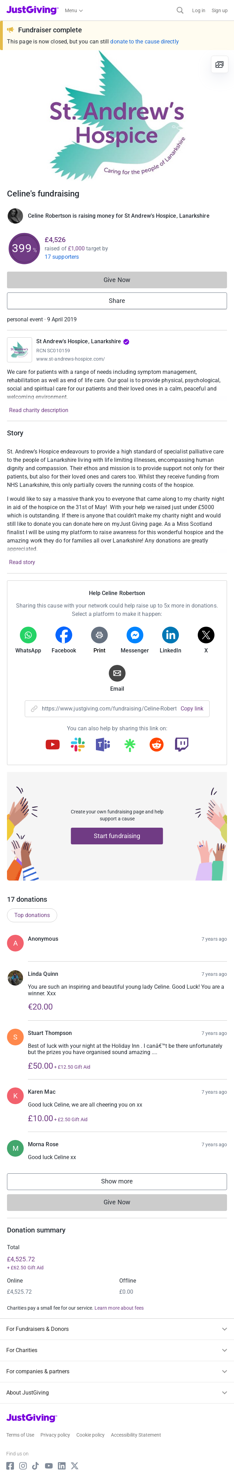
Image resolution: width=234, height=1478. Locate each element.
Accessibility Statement (136, 1435)
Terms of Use (20, 1435)
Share (117, 300)
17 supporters (62, 257)
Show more (124, 1183)
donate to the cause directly (144, 41)
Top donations (32, 915)
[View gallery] (219, 64)
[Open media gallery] (117, 115)
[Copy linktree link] (129, 747)
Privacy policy (55, 1435)
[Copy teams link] (103, 745)
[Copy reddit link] (157, 745)
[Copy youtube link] (53, 745)
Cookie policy (90, 1435)
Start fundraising (117, 836)
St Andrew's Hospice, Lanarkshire (83, 341)
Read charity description (38, 410)
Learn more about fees (119, 1308)
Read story (22, 562)
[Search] (180, 10)
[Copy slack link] (78, 745)
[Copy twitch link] (182, 745)
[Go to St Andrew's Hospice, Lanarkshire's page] (19, 349)
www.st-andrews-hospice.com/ (70, 359)
